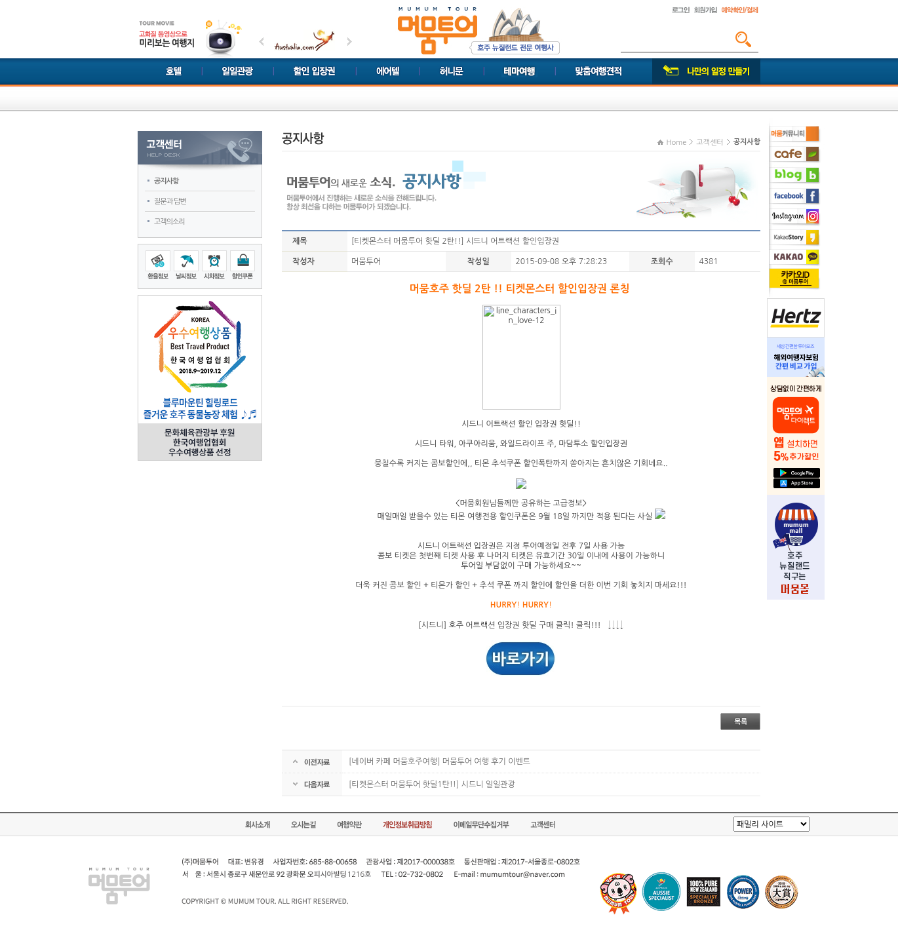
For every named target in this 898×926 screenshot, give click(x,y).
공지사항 (166, 181)
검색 (743, 39)
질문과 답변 (170, 201)
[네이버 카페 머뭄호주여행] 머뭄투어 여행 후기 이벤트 (439, 761)
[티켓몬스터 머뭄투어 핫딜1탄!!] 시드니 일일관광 (432, 784)
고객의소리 (169, 221)
